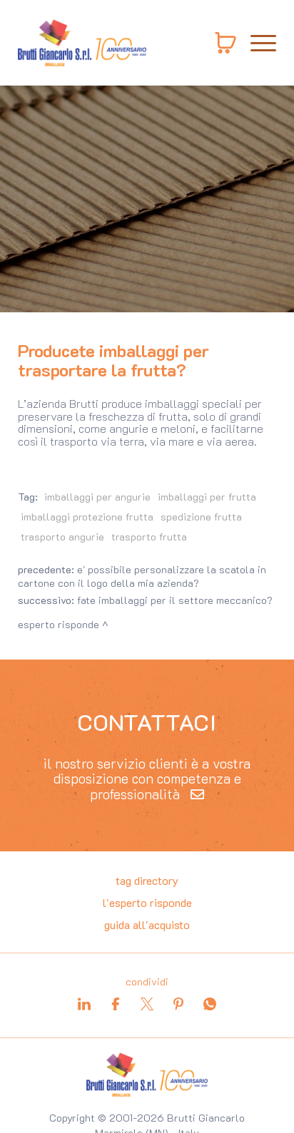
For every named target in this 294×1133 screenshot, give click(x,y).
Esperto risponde (58, 624)
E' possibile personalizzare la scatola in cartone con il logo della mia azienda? (142, 576)
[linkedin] (84, 1004)
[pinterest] (178, 1004)
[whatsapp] (210, 1004)
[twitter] (147, 1004)
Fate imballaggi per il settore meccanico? (175, 600)
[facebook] (115, 1004)
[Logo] (82, 43)
